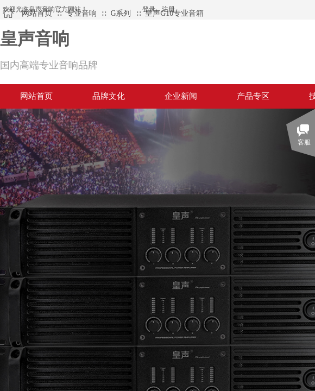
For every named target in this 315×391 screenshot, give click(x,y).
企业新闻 (181, 96)
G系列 (120, 13)
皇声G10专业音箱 (174, 13)
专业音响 (81, 13)
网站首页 (37, 13)
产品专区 (253, 96)
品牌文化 (108, 96)
